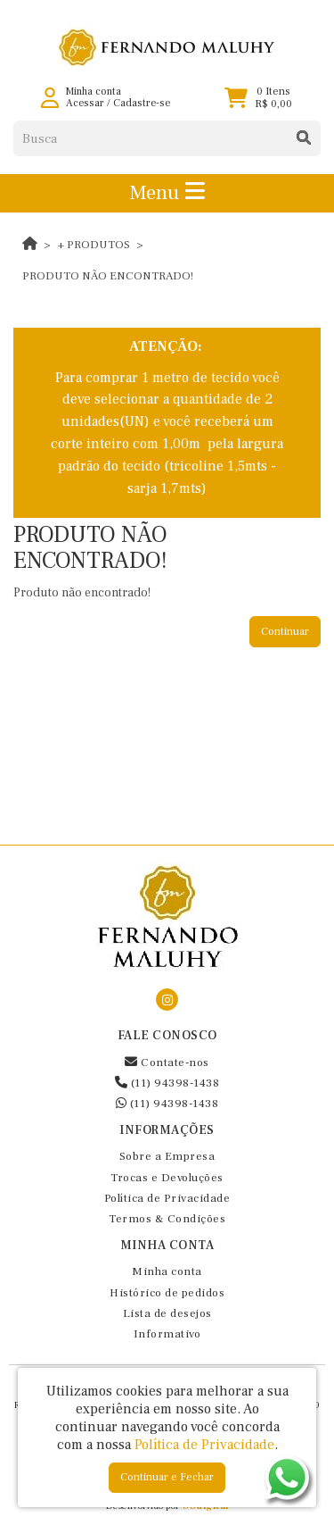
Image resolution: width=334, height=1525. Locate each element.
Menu (167, 192)
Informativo (167, 1334)
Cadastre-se (141, 103)
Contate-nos (167, 1062)
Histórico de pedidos (167, 1293)
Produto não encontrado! (107, 276)
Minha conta (167, 1271)
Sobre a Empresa (167, 1156)
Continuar (285, 631)
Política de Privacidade (167, 1198)
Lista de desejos (167, 1313)
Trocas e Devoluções (167, 1178)
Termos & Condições (167, 1219)
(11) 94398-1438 (167, 1083)
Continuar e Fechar (167, 1477)
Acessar (85, 103)
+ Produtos (94, 245)
